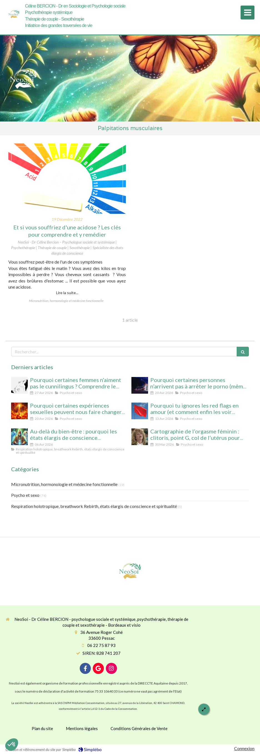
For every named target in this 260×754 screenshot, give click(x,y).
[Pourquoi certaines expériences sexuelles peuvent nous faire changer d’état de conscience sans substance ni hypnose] (19, 411)
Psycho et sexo (25, 495)
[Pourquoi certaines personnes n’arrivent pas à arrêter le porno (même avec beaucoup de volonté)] (139, 385)
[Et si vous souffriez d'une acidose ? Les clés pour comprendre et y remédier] (67, 178)
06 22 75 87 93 (101, 645)
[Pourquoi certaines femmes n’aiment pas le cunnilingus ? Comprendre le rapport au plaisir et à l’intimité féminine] (19, 385)
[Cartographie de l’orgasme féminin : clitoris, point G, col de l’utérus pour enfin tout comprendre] (139, 436)
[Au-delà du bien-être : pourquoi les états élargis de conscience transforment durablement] (19, 436)
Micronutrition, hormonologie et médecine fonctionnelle (64, 484)
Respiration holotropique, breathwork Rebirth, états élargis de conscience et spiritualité (94, 506)
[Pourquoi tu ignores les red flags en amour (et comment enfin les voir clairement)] (139, 411)
